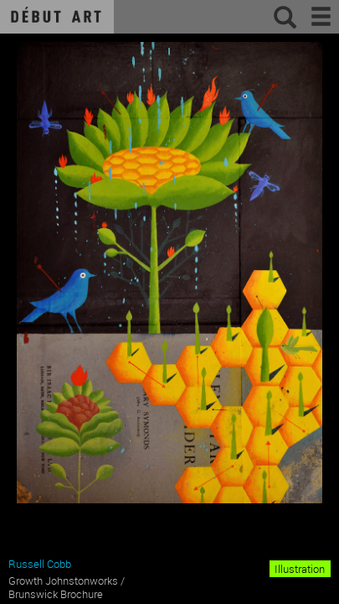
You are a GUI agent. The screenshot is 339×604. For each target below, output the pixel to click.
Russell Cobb (39, 563)
